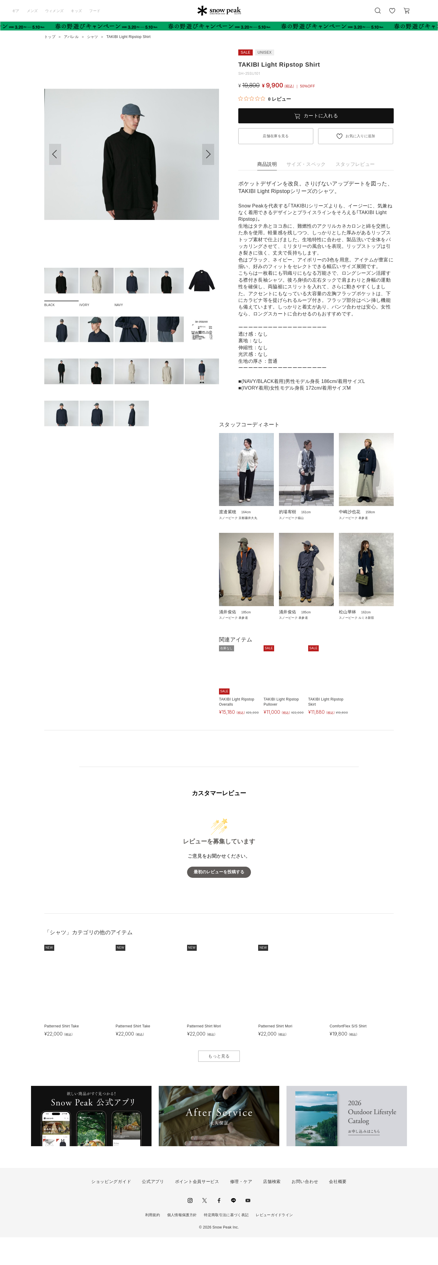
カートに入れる (321, 115)
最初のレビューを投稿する (219, 900)
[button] (208, 154)
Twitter (204, 1228)
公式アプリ (153, 1209)
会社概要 (338, 1209)
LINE (233, 1228)
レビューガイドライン (274, 1243)
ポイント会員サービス (197, 1209)
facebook (219, 1228)
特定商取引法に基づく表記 (226, 1243)
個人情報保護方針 (182, 1243)
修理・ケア (241, 1209)
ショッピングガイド (111, 1209)
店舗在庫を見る (276, 136)
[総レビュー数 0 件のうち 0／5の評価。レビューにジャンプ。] (264, 98)
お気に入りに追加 (360, 136)
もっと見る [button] (219, 1083)
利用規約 (152, 1243)
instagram (190, 1228)
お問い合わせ (305, 1209)
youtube (248, 1228)
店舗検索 (272, 1209)
